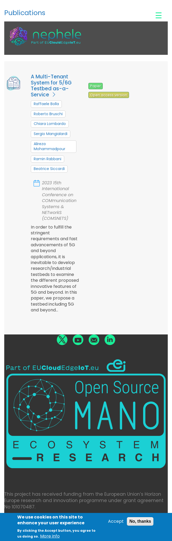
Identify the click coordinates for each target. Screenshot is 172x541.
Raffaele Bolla (46, 103)
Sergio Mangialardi (50, 133)
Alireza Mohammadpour (49, 146)
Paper (95, 85)
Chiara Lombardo (50, 123)
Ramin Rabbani (47, 159)
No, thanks (140, 523)
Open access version (108, 94)
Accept (116, 523)
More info (50, 538)
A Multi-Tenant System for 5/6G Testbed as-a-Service (51, 85)
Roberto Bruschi (48, 114)
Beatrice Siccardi (49, 168)
